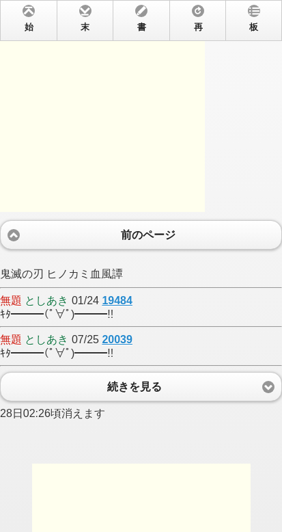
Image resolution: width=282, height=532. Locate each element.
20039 (117, 339)
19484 (117, 300)
